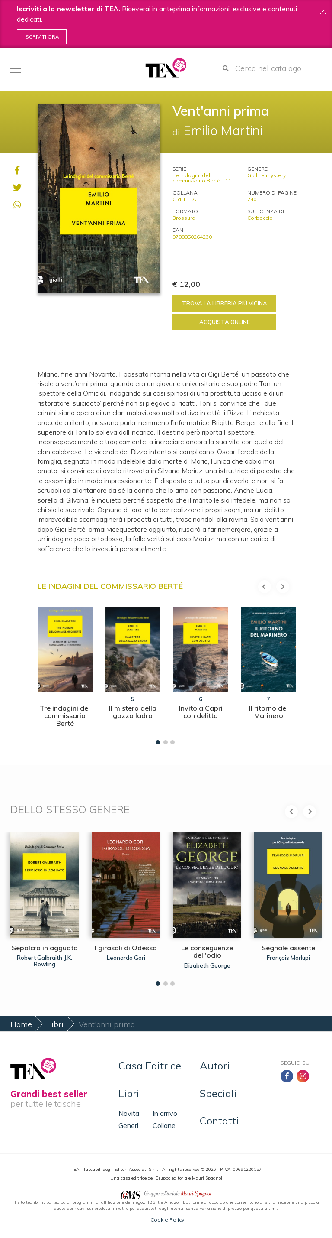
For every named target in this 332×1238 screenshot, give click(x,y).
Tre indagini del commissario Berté (65, 716)
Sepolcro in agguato (45, 947)
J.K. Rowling (53, 960)
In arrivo (165, 1113)
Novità (128, 1113)
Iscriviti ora (41, 36)
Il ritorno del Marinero (268, 712)
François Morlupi (288, 957)
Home (21, 1024)
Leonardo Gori (126, 957)
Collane (164, 1125)
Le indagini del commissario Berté (110, 586)
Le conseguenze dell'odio (207, 951)
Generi (128, 1125)
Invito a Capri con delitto (201, 712)
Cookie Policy (167, 1219)
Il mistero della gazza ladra (132, 712)
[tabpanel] (65, 674)
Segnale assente (288, 947)
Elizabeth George (207, 965)
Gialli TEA (184, 199)
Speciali (218, 1093)
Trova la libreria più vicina (224, 303)
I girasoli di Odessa (126, 947)
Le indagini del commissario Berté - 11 (201, 178)
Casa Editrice (149, 1065)
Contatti (219, 1120)
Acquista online (224, 321)
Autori (215, 1065)
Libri (55, 1024)
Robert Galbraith (39, 957)
